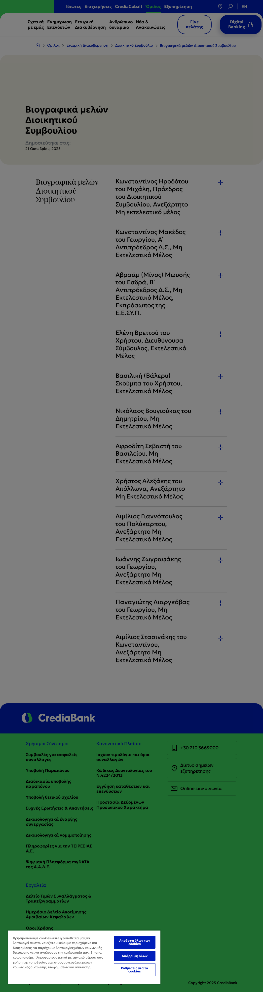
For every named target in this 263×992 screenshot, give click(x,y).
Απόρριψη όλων (135, 956)
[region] (84, 957)
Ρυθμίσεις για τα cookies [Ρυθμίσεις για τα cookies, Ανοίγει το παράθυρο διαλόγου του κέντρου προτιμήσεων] (134, 969)
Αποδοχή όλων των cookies (134, 942)
